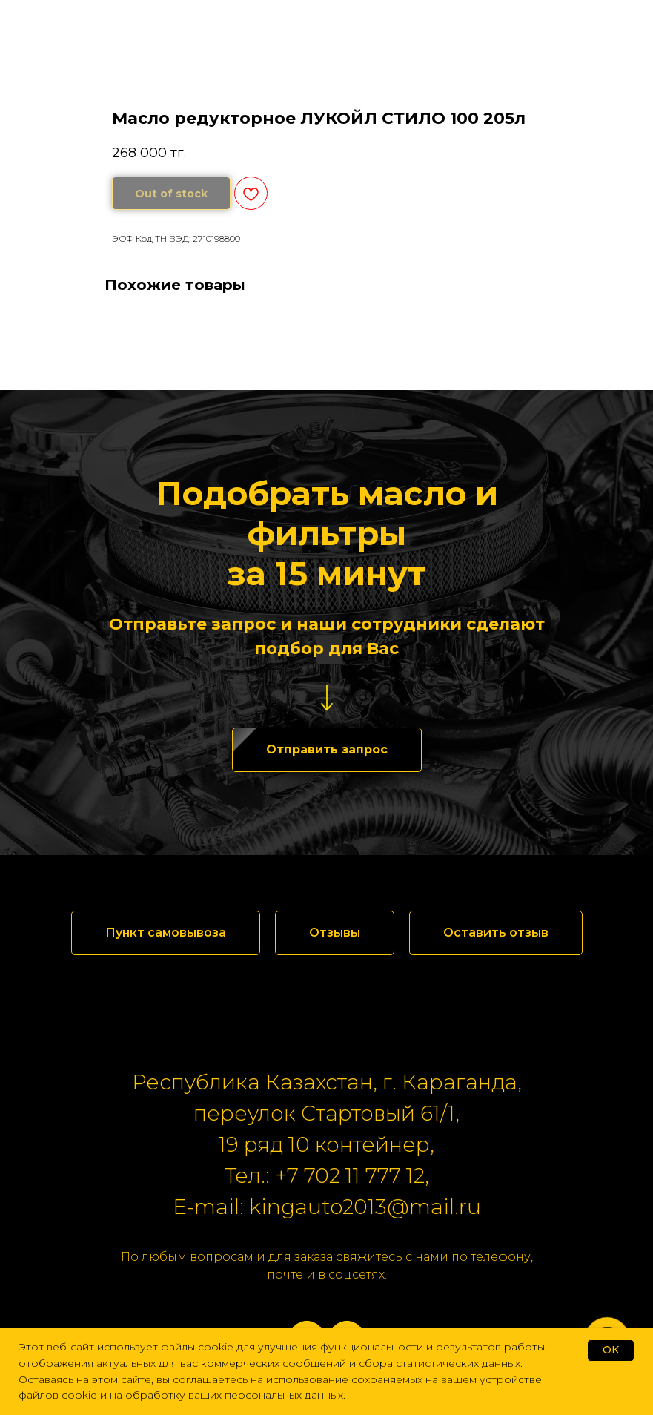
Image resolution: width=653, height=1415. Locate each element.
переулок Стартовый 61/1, (326, 1113)
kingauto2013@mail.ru (365, 1206)
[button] (327, 750)
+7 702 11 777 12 (350, 1175)
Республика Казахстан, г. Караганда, (327, 1082)
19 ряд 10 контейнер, (326, 1144)
